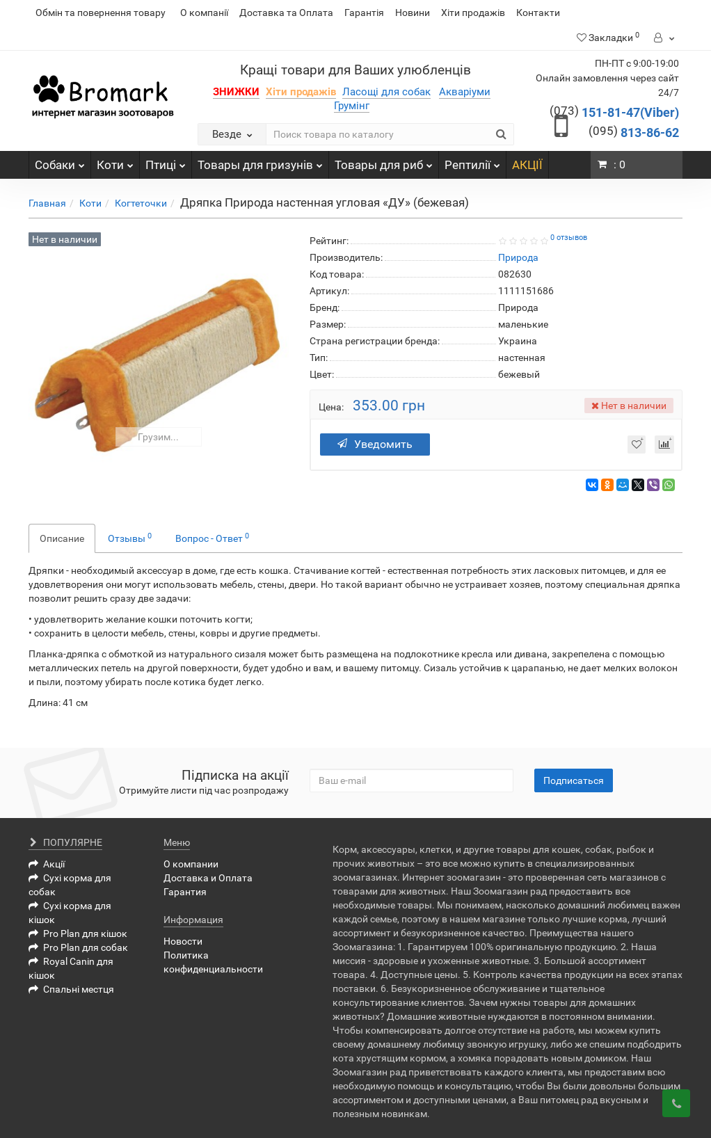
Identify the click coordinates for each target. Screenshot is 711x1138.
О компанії (204, 12)
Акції (47, 863)
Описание (62, 538)
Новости (182, 941)
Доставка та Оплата (286, 12)
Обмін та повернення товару (100, 12)
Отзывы (130, 537)
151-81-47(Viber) (614, 112)
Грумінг (351, 105)
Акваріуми (464, 92)
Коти (115, 161)
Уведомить (379, 444)
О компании (190, 863)
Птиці (165, 161)
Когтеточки (141, 203)
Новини (412, 12)
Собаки (60, 161)
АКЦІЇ (527, 165)
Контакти (538, 12)
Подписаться (573, 780)
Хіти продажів (473, 12)
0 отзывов (568, 237)
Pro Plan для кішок (78, 933)
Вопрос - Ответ (212, 537)
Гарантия (185, 891)
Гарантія (364, 12)
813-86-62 (634, 132)
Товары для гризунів (260, 161)
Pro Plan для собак (78, 947)
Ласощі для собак (386, 92)
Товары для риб (384, 161)
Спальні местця (71, 989)
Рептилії (472, 161)
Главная (47, 203)
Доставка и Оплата (208, 877)
